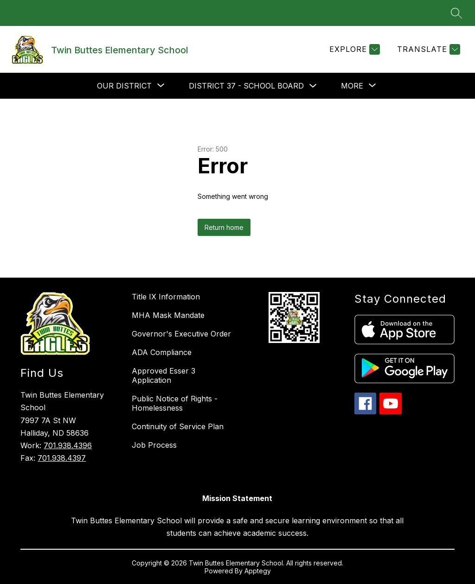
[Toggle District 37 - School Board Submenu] (313, 86)
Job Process (154, 445)
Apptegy (257, 571)
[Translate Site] (427, 49)
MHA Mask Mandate (168, 315)
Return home (224, 227)
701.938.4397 (62, 458)
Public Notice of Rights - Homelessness (175, 403)
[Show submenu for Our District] (124, 85)
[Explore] (353, 49)
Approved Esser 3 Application (163, 375)
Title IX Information (166, 296)
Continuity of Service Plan (178, 426)
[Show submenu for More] (352, 85)
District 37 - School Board (246, 85)
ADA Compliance (162, 352)
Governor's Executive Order (181, 333)
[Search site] (456, 13)
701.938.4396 (68, 445)
